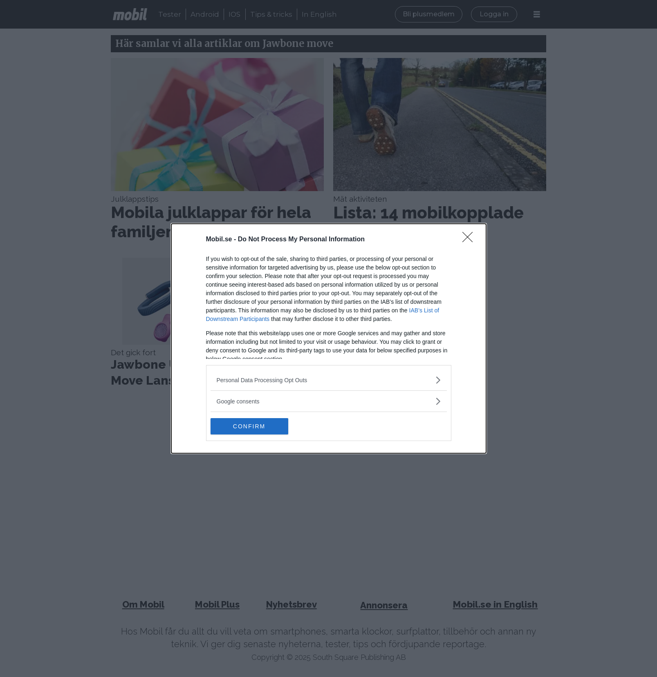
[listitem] (329, 380)
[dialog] (328, 338)
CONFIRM (249, 426)
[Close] (470, 239)
